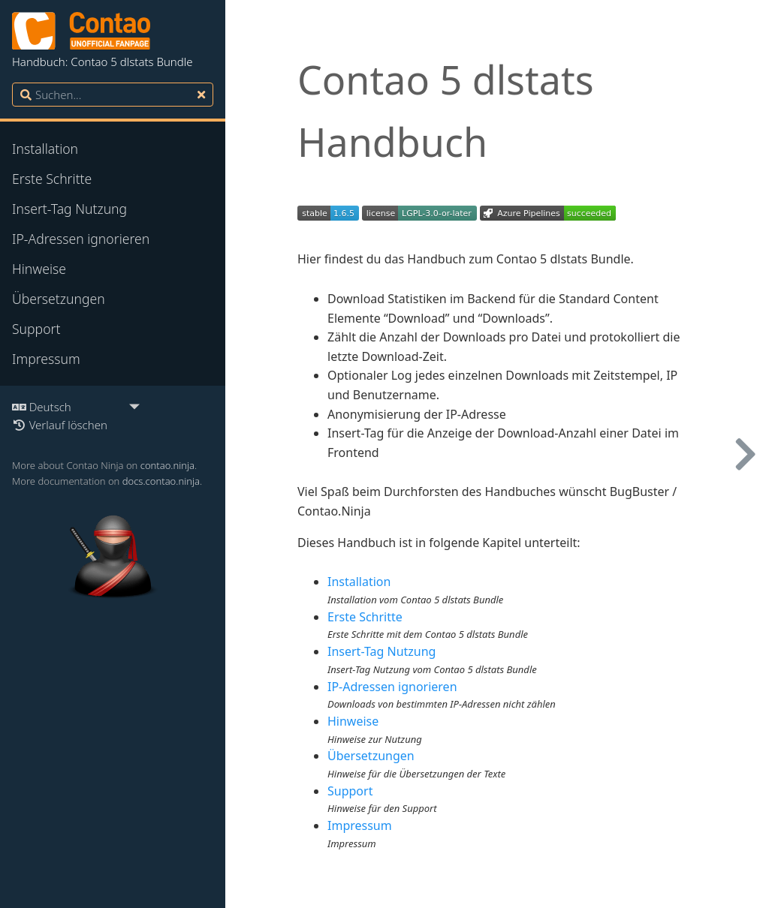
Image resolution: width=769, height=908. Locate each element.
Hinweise (39, 269)
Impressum (46, 359)
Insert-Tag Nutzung (69, 209)
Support (36, 329)
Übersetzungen (58, 299)
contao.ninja (167, 465)
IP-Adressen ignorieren (80, 239)
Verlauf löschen (59, 424)
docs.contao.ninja (161, 481)
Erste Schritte (52, 179)
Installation (45, 149)
